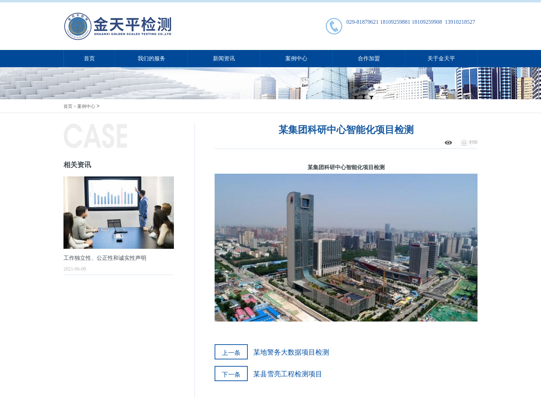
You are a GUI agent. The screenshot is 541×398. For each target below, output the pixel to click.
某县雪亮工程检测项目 (287, 374)
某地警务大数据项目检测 (291, 352)
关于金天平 (441, 58)
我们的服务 (151, 58)
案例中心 (296, 58)
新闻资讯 (224, 58)
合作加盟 (369, 58)
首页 (89, 58)
